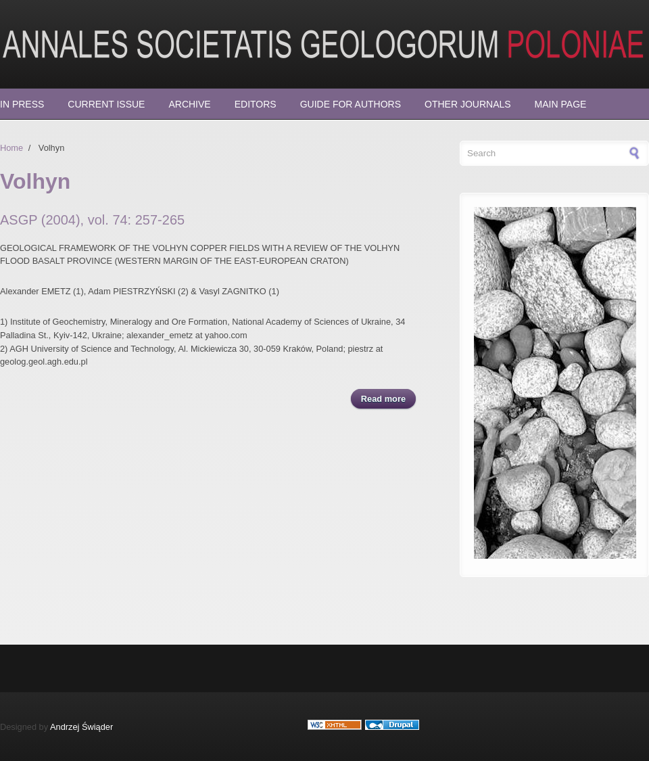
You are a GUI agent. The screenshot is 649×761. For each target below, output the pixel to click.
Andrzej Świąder (81, 727)
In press (22, 104)
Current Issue (106, 104)
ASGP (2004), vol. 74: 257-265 (92, 219)
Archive (189, 104)
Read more (388, 398)
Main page (561, 104)
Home (11, 148)
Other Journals (468, 104)
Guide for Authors (350, 104)
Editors (256, 104)
